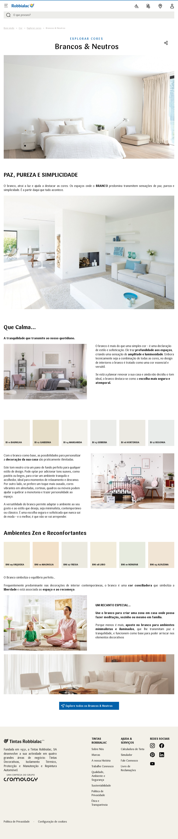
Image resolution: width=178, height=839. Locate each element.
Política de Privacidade (17, 821)
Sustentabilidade (101, 785)
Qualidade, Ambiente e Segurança (98, 776)
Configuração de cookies (52, 821)
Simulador (126, 755)
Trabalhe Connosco (103, 766)
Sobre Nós (98, 749)
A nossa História (101, 760)
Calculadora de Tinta (132, 749)
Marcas (96, 755)
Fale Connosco (129, 760)
